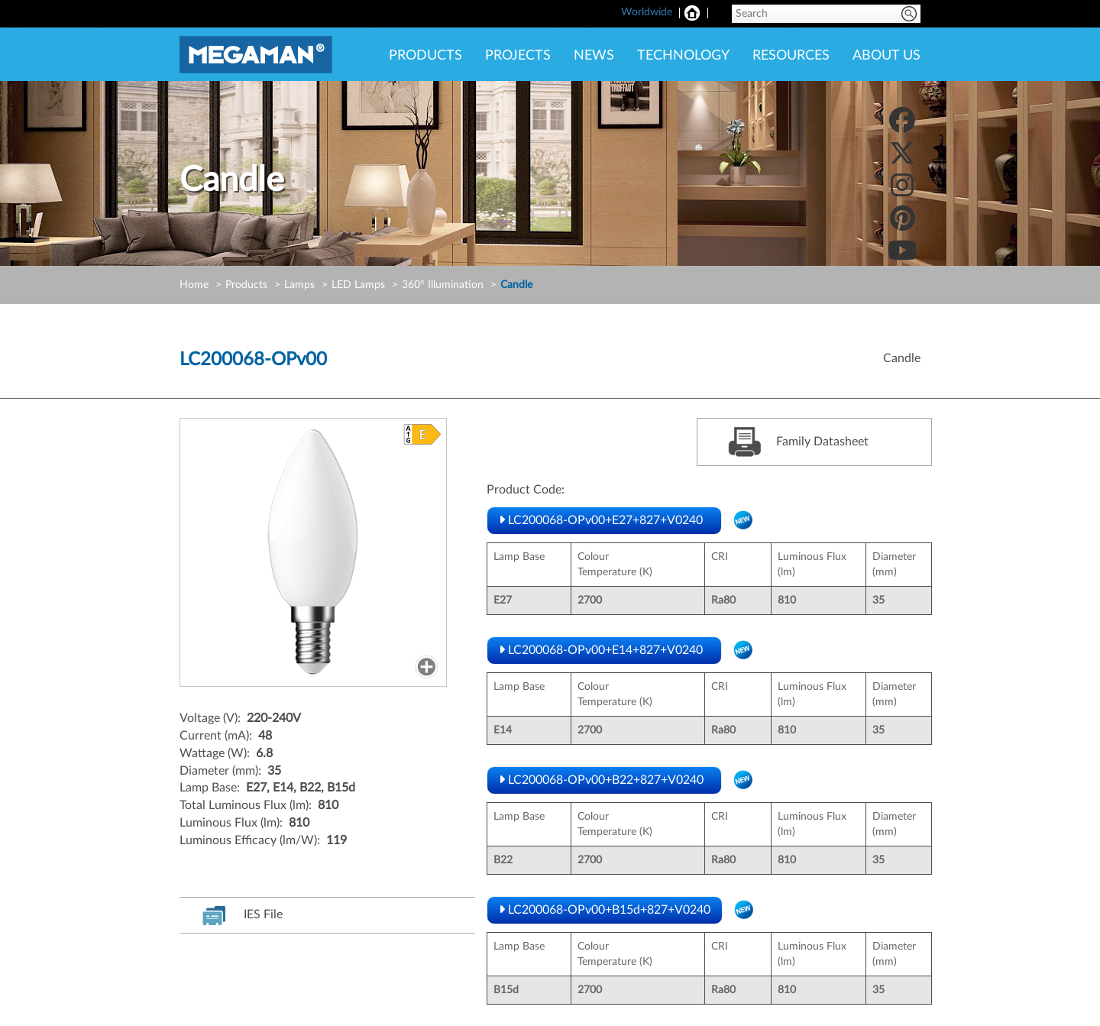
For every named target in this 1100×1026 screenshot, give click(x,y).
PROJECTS (518, 56)
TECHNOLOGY (683, 56)
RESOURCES (791, 56)
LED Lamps (358, 285)
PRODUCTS (425, 56)
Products (246, 285)
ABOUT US (886, 56)
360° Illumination (443, 285)
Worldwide (646, 12)
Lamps (299, 285)
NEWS (594, 56)
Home (194, 285)
